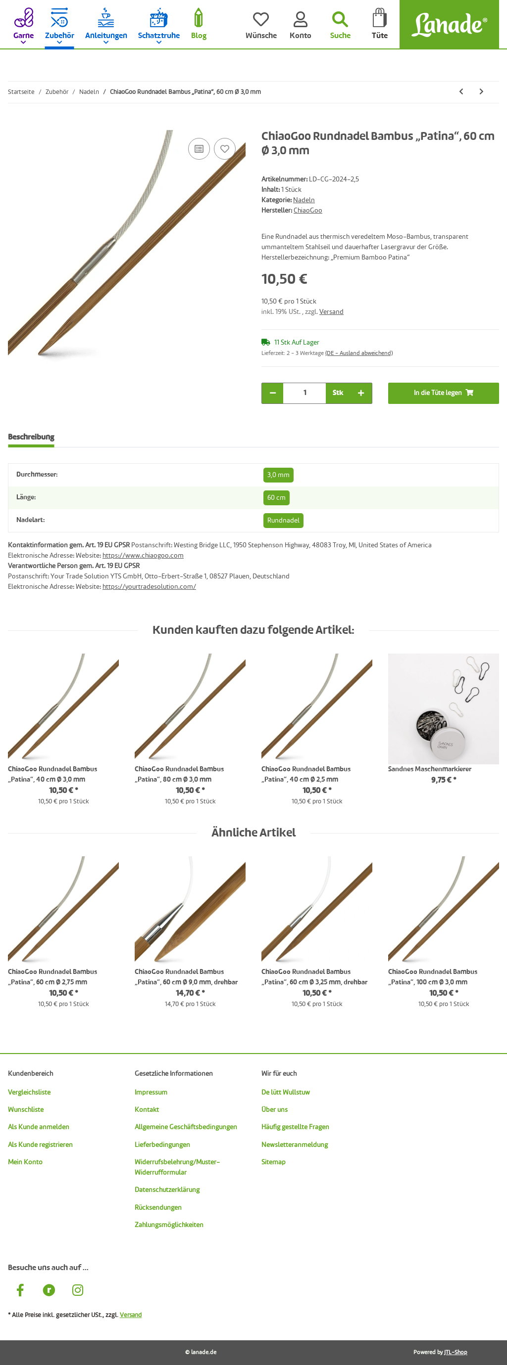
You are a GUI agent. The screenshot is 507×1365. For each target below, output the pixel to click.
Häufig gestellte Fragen (295, 1127)
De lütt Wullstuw (285, 1092)
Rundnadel (283, 520)
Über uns (274, 1109)
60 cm (276, 497)
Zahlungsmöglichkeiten (169, 1225)
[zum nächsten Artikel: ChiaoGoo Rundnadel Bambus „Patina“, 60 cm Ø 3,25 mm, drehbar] (481, 92)
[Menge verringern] (273, 393)
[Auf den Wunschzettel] (225, 149)
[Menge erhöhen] (361, 393)
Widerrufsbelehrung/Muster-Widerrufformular (177, 1167)
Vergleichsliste (29, 1092)
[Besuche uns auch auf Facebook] (20, 1292)
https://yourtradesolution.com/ (149, 586)
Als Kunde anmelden (38, 1127)
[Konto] (300, 24)
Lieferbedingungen (162, 1145)
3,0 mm (278, 475)
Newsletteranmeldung (294, 1145)
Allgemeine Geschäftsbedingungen (186, 1127)
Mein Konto (25, 1162)
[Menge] (304, 393)
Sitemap (273, 1162)
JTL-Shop (455, 1353)
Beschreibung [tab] (31, 437)
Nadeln (304, 200)
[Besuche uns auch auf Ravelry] (49, 1292)
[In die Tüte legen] (16, 124)
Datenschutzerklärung (167, 1190)
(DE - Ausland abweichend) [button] (359, 353)
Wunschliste (26, 1109)
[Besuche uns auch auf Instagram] (77, 1292)
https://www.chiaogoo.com (143, 555)
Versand (331, 311)
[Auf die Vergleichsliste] (199, 149)
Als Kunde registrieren (40, 1145)
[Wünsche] (261, 24)
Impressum (151, 1092)
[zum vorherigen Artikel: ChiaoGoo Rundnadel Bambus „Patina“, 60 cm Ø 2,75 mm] (461, 92)
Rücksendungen (158, 1207)
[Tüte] (379, 24)
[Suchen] (340, 24)
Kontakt (147, 1109)
